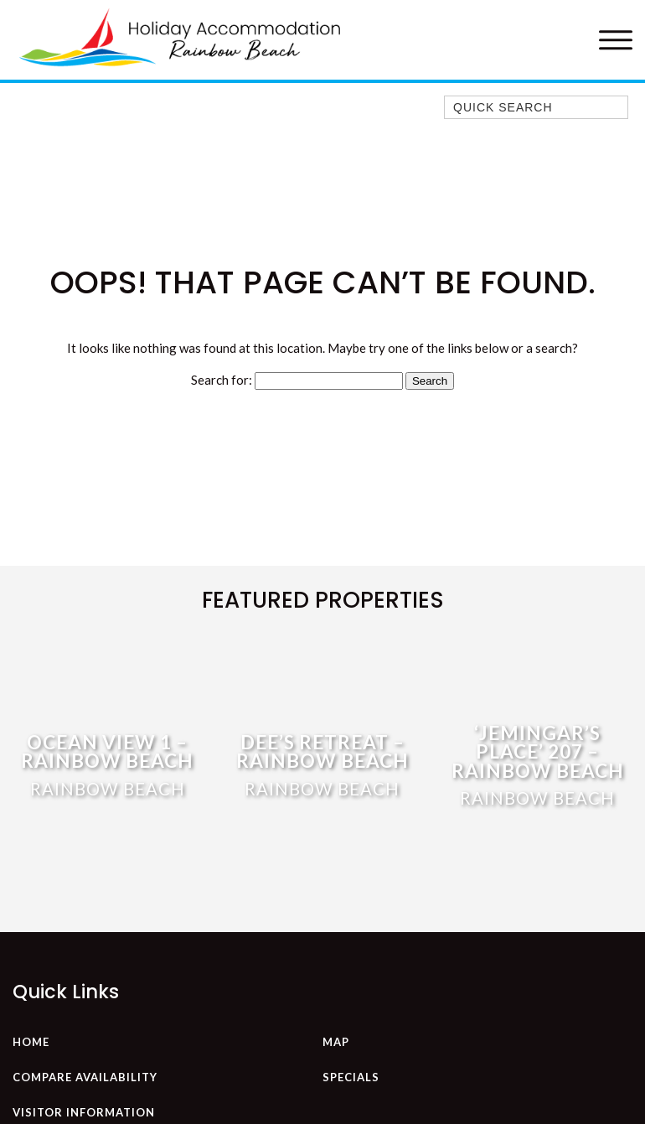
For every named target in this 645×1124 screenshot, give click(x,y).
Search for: (221, 379)
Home (31, 1042)
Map (335, 1042)
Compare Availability (85, 1077)
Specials (350, 1077)
